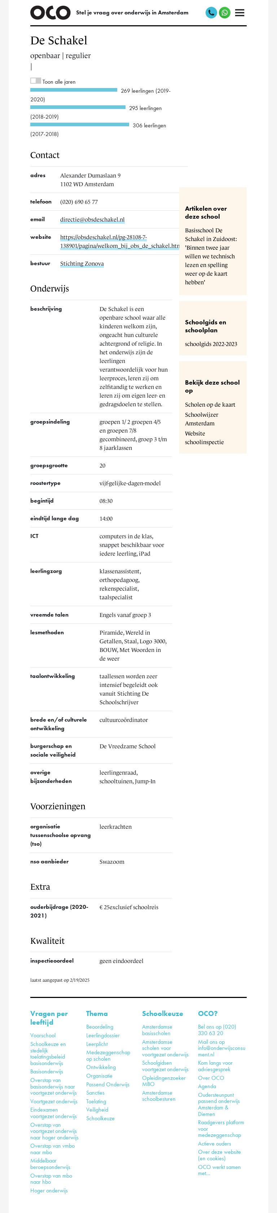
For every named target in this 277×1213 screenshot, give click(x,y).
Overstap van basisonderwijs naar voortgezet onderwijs (53, 1086)
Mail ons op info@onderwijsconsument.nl (221, 1048)
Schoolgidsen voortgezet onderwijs (165, 1066)
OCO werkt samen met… (219, 1170)
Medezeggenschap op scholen (108, 1055)
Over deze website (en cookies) (219, 1155)
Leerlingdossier (103, 1035)
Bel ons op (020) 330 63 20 (217, 1030)
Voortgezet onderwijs (54, 1101)
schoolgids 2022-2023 (211, 344)
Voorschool (43, 1035)
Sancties (95, 1092)
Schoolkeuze (100, 1118)
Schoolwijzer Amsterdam (201, 418)
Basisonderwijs (46, 1071)
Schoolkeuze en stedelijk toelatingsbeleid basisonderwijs (48, 1053)
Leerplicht (96, 1044)
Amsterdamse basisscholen (157, 1030)
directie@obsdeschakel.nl (92, 219)
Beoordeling (99, 1026)
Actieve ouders (214, 1143)
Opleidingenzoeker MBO (164, 1081)
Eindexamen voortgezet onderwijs (53, 1113)
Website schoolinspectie (204, 437)
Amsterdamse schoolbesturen (159, 1096)
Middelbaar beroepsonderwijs (50, 1164)
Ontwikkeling (101, 1067)
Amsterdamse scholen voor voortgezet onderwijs (165, 1048)
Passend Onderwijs (107, 1084)
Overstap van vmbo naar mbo (52, 1149)
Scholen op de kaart (210, 404)
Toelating (96, 1101)
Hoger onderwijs (49, 1190)
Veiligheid (97, 1109)
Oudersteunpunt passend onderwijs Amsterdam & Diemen (219, 1104)
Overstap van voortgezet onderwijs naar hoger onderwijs (54, 1131)
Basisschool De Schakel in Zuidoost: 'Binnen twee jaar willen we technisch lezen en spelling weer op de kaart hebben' (211, 256)
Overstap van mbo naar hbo (51, 1179)
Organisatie (99, 1076)
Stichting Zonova (82, 263)
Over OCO (211, 1078)
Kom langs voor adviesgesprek (215, 1066)
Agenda (207, 1086)
